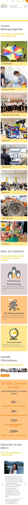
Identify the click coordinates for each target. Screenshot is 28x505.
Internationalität (14, 342)
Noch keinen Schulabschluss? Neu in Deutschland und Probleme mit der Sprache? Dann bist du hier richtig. (13, 288)
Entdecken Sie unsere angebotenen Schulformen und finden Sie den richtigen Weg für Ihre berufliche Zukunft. (14, 317)
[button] (25, 6)
